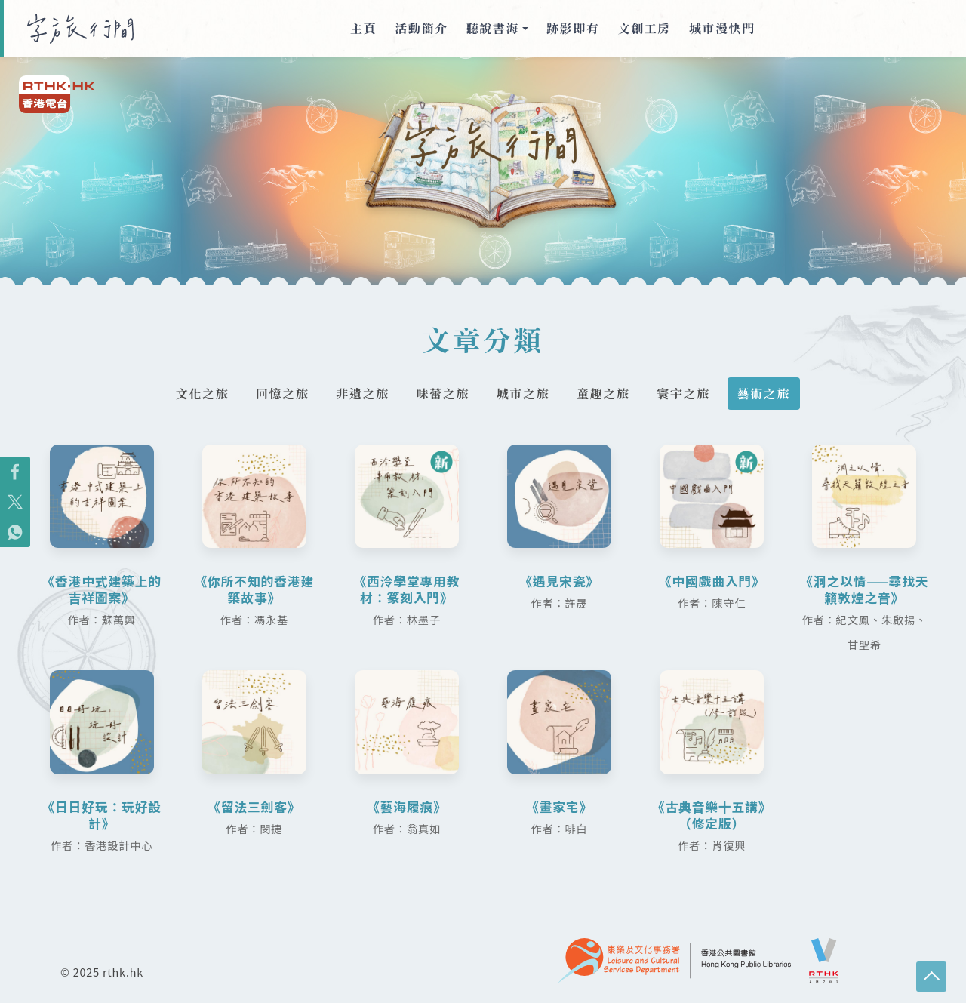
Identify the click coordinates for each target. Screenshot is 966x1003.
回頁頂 (931, 976)
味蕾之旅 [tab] (441, 394)
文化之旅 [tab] (192, 394)
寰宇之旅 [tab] (690, 394)
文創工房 (644, 28)
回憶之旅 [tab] (275, 394)
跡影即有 (572, 28)
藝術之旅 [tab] (773, 394)
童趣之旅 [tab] (607, 394)
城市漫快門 (722, 28)
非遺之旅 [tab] (358, 394)
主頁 (363, 28)
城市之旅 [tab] (524, 394)
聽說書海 (492, 28)
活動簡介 (421, 28)
